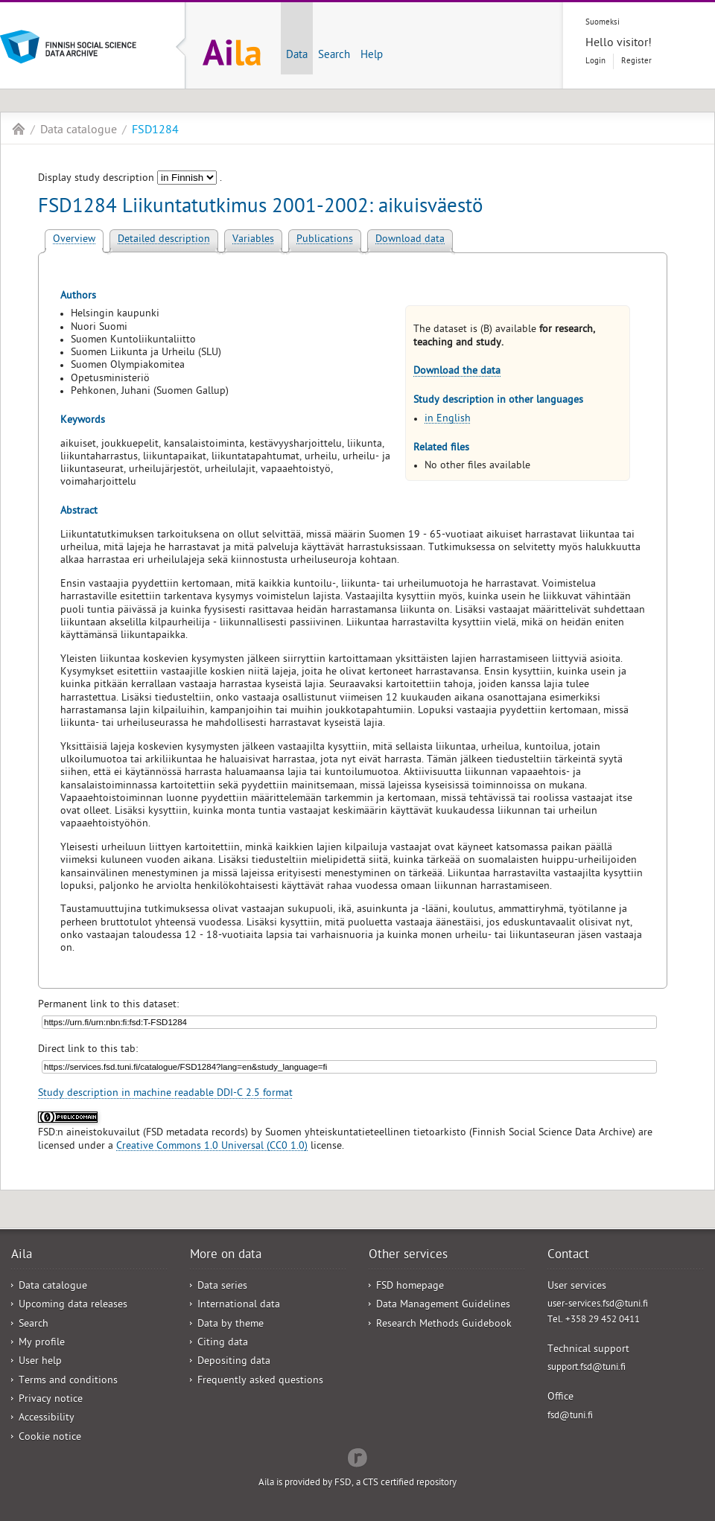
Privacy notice (51, 1400)
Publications (324, 240)
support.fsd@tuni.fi (586, 1368)
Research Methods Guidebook (444, 1324)
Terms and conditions (68, 1381)
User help (40, 1362)
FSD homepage (410, 1287)
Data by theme (230, 1324)
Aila (18, 129)
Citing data (222, 1343)
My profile (42, 1343)
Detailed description (164, 240)
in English (448, 419)
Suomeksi (602, 23)
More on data (225, 1256)
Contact (568, 1256)
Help (371, 56)
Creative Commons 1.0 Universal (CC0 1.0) (212, 1147)
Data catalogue (78, 131)
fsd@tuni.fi (570, 1416)
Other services (408, 1256)
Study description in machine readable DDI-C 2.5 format (165, 1094)
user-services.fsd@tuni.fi (597, 1304)
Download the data (456, 372)
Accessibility (46, 1418)
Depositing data (233, 1362)
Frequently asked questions (260, 1381)
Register (636, 61)
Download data (410, 240)
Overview (74, 240)
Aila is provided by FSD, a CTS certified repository (357, 1483)
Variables (253, 240)
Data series (222, 1287)
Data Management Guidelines (443, 1305)
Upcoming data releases (73, 1305)
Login (595, 61)
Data (297, 56)
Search (334, 56)
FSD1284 (155, 131)
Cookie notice (50, 1438)
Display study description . (130, 179)
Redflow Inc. (357, 1456)
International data (238, 1305)
